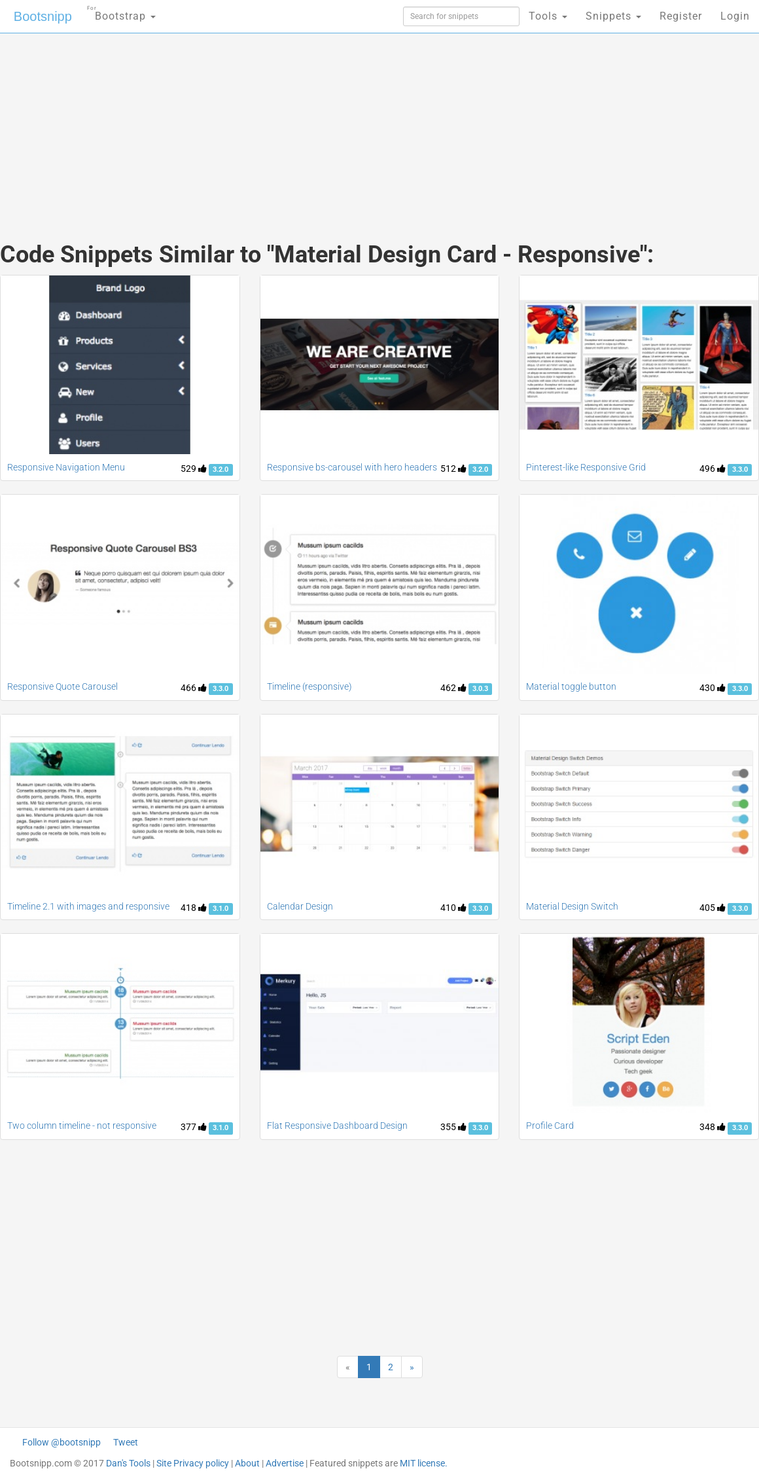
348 (712, 1127)
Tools (548, 16)
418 (194, 907)
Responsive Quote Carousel (62, 686)
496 (712, 468)
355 (453, 1127)
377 (194, 1127)
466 (194, 688)
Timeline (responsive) (309, 686)
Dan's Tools (128, 1463)
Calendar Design (300, 906)
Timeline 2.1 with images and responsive (88, 906)
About (247, 1463)
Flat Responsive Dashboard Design (337, 1125)
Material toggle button (571, 686)
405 (712, 907)
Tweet (125, 1442)
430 (712, 688)
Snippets (613, 16)
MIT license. (424, 1463)
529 (194, 468)
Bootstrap (121, 12)
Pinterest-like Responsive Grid (586, 467)
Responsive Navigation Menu (66, 467)
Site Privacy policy (192, 1463)
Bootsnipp (43, 16)
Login (735, 16)
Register (681, 16)
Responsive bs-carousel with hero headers (352, 467)
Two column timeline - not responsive (81, 1125)
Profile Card (550, 1125)
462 (453, 688)
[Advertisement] (253, 124)
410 (453, 907)
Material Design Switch (572, 906)
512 (453, 468)
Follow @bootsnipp (61, 1442)
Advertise (285, 1463)
